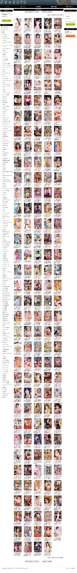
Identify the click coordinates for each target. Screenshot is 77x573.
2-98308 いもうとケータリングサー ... (57, 247)
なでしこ (5, 56)
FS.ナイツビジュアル (7, 354)
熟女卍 (4, 378)
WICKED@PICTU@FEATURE (8, 171)
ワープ (4, 69)
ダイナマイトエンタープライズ (7, 223)
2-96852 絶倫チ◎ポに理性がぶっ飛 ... (47, 263)
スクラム (5, 356)
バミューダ (5, 369)
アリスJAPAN (6, 106)
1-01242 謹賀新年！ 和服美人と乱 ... (47, 170)
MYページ (23, 6)
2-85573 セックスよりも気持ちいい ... (37, 524)
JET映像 (5, 308)
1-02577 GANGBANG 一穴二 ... (57, 124)
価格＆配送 (54, 6)
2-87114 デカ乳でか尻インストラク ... (37, 478)
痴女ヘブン (5, 312)
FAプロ (4, 284)
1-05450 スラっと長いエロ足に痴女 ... (27, 78)
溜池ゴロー (5, 277)
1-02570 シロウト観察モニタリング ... (27, 155)
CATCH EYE (6, 236)
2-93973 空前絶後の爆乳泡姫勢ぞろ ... (27, 324)
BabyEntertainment (7, 175)
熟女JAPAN (5, 316)
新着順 (53, 14)
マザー (4, 211)
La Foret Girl (6, 179)
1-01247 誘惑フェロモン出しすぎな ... (47, 155)
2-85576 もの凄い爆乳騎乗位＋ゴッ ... (57, 509)
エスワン (5, 40)
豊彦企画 (5, 154)
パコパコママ (6, 251)
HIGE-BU (5, 132)
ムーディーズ (6, 266)
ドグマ (4, 61)
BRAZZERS (5, 162)
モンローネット (6, 340)
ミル (4, 218)
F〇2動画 (5, 306)
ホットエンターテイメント (7, 347)
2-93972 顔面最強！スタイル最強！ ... (37, 324)
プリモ (4, 227)
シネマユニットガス (7, 130)
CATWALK (5, 145)
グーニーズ (5, 367)
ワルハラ (5, 373)
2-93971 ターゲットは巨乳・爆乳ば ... (47, 324)
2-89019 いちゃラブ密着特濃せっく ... (47, 432)
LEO (4, 209)
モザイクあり (5, 29)
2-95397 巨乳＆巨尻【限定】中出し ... (57, 293)
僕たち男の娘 (6, 286)
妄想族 (4, 54)
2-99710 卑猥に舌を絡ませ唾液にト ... (37, 201)
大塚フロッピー (6, 393)
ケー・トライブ (6, 212)
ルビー (4, 196)
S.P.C (4, 282)
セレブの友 (5, 78)
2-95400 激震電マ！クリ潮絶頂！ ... (27, 293)
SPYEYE (5, 342)
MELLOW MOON (7, 181)
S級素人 (5, 275)
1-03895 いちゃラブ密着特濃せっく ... (47, 109)
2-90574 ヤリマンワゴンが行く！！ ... (27, 417)
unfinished (5, 128)
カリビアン (5, 214)
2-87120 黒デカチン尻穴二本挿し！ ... (27, 463)
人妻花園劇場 (6, 305)
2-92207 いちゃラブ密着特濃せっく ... (17, 370)
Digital (4, 164)
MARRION (5, 102)
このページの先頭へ (70, 568)
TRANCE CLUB (6, 121)
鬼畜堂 (4, 358)
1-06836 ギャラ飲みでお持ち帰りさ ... (37, 32)
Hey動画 (5, 149)
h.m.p (4, 113)
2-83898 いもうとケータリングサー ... (47, 555)
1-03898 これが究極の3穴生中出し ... (17, 109)
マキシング (5, 119)
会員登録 (38, 6)
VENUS (4, 186)
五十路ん (5, 335)
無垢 (4, 270)
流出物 (4, 375)
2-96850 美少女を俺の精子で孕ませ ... (17, 278)
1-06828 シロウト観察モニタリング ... (17, 62)
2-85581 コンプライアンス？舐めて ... (57, 494)
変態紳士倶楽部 (6, 160)
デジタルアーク (6, 72)
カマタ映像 (5, 288)
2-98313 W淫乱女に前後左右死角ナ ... (57, 232)
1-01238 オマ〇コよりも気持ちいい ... (37, 186)
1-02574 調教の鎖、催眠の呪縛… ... (37, 139)
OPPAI (4, 50)
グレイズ (5, 98)
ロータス (5, 203)
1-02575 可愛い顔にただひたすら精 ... (27, 139)
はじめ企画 (5, 201)
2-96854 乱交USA (27, 261)
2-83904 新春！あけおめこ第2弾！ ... (37, 540)
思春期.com (5, 320)
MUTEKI (5, 96)
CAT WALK (5, 207)
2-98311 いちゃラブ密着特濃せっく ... (27, 247)
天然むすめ (5, 258)
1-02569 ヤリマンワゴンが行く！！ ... (37, 155)
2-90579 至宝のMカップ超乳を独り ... (27, 401)
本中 (4, 74)
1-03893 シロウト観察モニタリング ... (17, 124)
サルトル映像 (6, 327)
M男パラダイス (6, 216)
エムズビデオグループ (7, 43)
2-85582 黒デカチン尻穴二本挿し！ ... (47, 494)
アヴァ (4, 331)
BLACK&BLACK (6, 295)
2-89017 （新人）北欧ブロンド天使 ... (17, 447)
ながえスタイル (6, 293)
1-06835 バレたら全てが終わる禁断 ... (47, 32)
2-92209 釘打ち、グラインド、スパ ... (47, 355)
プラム (4, 82)
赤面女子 (5, 351)
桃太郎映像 (5, 136)
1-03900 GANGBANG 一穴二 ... (47, 93)
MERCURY (5, 301)
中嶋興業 (5, 198)
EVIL (4, 166)
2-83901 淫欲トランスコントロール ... (17, 555)
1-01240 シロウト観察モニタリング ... (17, 186)
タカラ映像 (5, 59)
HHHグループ (6, 323)
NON (4, 71)
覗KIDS (4, 391)
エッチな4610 (6, 245)
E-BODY (5, 268)
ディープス (5, 139)
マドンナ (5, 76)
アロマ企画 (5, 260)
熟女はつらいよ (6, 231)
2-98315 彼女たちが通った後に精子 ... (37, 232)
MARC (4, 169)
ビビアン (5, 194)
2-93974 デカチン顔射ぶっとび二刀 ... (17, 324)
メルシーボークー (7, 336)
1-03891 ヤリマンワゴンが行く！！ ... (37, 124)
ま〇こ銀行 (5, 371)
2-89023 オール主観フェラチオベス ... (57, 417)
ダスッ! (4, 137)
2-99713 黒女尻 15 (58, 184)
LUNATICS (5, 395)
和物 (3, 30)
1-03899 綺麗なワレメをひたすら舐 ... (57, 93)
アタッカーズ (6, 117)
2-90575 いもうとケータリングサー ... (17, 417)
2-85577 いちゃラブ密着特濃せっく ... (47, 509)
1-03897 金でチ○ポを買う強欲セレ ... (27, 109)
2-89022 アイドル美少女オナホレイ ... (17, 432)
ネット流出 (5, 225)
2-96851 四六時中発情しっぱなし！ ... (57, 263)
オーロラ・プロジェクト (7, 272)
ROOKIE (5, 100)
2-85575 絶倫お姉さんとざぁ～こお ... (17, 524)
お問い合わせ (69, 6)
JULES (4, 168)
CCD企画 (5, 338)
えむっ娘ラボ (6, 291)
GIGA (4, 325)
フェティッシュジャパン (7, 385)
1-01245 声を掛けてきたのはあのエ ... (17, 170)
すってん (5, 364)
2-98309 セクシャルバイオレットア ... (47, 247)
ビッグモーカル (6, 93)
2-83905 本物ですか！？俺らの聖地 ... (27, 540)
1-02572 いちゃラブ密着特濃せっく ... (57, 139)
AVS (4, 151)
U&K (4, 147)
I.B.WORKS (5, 152)
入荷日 (3, 397)
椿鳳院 (4, 387)
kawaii (4, 183)
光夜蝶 (4, 134)
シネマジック (6, 220)
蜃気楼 (4, 377)
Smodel (4, 240)
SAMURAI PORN (7, 241)
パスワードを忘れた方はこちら (70, 21)
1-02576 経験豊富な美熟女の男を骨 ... (17, 139)
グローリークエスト (7, 65)
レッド (4, 156)
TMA (4, 89)
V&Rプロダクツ (6, 38)
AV (3, 173)
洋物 (3, 32)
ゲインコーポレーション (7, 87)
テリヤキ (5, 249)
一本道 (4, 253)
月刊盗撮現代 (6, 349)
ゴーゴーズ (5, 109)
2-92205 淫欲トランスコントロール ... (37, 370)
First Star (5, 297)
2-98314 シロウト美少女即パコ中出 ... (47, 232)
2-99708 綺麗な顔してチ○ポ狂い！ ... (57, 201)
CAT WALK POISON (6, 234)
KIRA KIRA (5, 290)
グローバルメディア (7, 80)
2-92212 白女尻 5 (17, 354)
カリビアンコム (6, 199)
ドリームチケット (7, 67)
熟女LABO (5, 318)
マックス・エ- (6, 264)
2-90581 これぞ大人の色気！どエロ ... (57, 386)
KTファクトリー (6, 141)
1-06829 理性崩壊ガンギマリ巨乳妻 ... (57, 47)
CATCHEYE (5, 143)
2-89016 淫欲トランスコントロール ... (27, 447)
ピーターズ (5, 52)
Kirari (4, 238)
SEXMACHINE (6, 362)
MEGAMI (5, 310)
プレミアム (5, 124)
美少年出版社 (6, 314)
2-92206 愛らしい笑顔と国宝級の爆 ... (27, 370)
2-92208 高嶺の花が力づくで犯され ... (57, 355)
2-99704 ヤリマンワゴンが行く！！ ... (47, 216)
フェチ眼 (5, 389)
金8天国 (4, 255)
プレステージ (6, 262)
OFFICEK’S (5, 280)
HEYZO (4, 111)
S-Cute (4, 184)
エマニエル (5, 57)
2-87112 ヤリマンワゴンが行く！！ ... (57, 478)
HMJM (4, 108)
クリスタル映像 (6, 63)
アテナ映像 (5, 303)
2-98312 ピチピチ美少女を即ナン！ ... (17, 247)
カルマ (4, 115)
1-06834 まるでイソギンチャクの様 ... (57, 32)
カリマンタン (6, 344)
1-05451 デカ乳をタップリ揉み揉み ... (17, 78)
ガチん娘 (5, 247)
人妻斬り (5, 256)
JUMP (4, 91)
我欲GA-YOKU (6, 333)
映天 (4, 104)
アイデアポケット (7, 48)
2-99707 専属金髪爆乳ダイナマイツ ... (17, 216)
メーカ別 (4, 34)
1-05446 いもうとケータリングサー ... (17, 93)
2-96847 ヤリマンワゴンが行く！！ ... (47, 278)
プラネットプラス (7, 126)
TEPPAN (5, 36)
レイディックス (6, 321)
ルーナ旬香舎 (6, 360)
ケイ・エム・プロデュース (7, 46)
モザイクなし (5, 27)
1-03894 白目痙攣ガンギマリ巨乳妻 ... (57, 109)
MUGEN (5, 205)
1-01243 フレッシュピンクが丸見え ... (37, 170)
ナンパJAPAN (6, 190)
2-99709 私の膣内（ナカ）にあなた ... (47, 201)
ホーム (7, 6)
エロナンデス (6, 365)
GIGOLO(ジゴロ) (7, 299)
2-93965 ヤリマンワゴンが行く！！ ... (57, 340)
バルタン (5, 192)
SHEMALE (5, 158)
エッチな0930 (6, 243)
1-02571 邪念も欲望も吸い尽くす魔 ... (17, 155)
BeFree (4, 177)
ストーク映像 (6, 382)
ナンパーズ (5, 329)
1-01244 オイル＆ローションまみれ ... (27, 170)
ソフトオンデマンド (7, 188)
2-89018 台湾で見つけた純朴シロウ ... (57, 432)
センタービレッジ (7, 84)
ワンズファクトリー (7, 278)
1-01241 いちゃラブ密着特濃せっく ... (57, 170)
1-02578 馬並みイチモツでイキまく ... (47, 124)
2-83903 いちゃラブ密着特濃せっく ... (47, 540)
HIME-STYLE (6, 380)
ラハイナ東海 (6, 94)
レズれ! (4, 229)
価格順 (49, 14)
